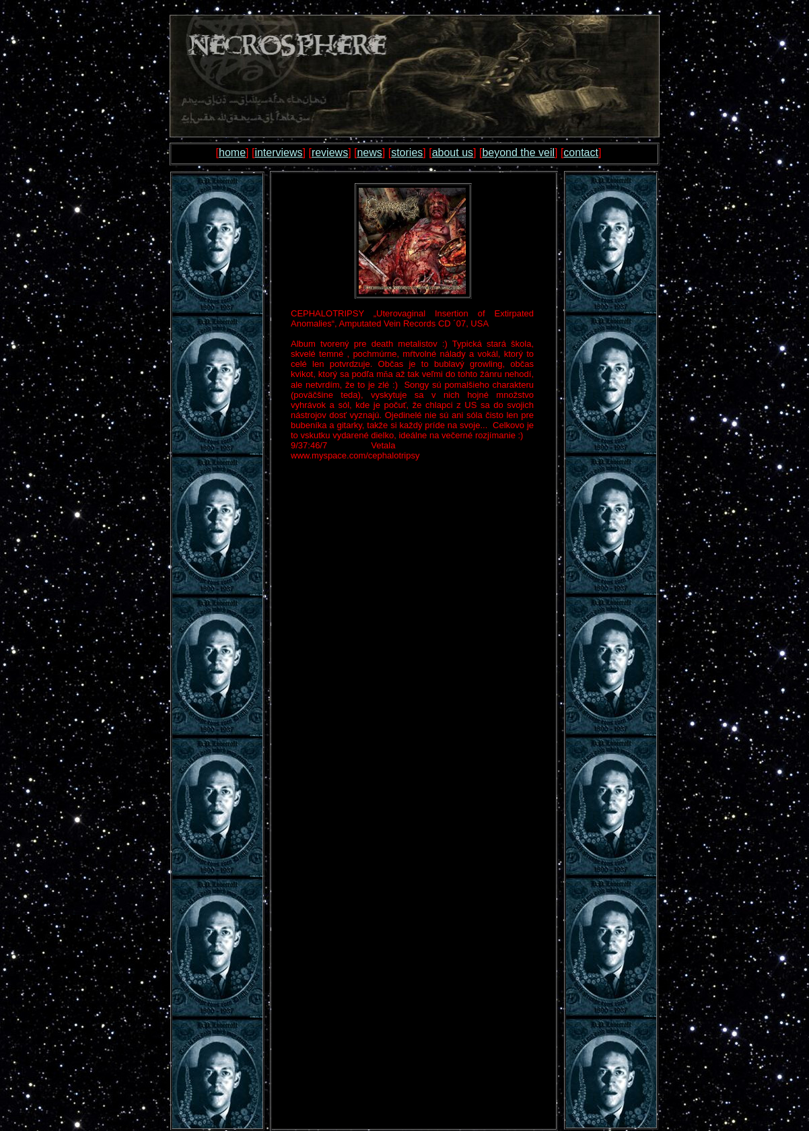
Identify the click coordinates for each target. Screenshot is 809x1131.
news (369, 152)
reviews (330, 152)
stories (407, 152)
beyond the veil (518, 152)
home (232, 152)
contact (580, 152)
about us (452, 152)
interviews (278, 152)
